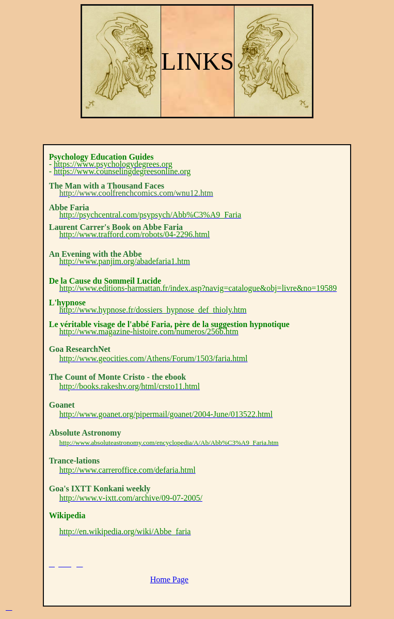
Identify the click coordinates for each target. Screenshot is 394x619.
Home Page (169, 579)
